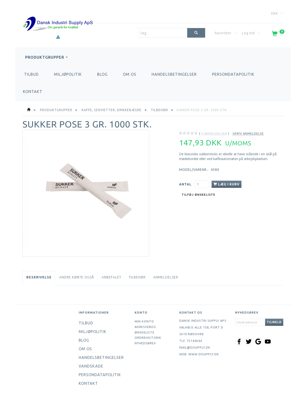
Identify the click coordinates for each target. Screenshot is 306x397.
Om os (129, 74)
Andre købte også (76, 277)
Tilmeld (274, 322)
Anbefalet (111, 277)
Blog (102, 74)
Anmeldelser (165, 277)
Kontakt (32, 91)
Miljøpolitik (68, 74)
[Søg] (196, 33)
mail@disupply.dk (194, 347)
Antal (185, 184)
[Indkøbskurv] (277, 34)
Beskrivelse (39, 277)
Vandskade (91, 366)
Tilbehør (137, 277)
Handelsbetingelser (174, 74)
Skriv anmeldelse (248, 133)
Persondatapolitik (233, 74)
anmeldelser (214, 133)
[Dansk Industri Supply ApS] (57, 16)
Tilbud (31, 74)
